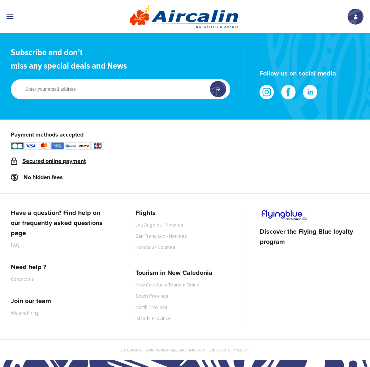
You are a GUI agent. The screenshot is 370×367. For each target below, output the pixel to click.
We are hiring (25, 313)
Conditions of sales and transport (175, 350)
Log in (355, 17)
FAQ (15, 245)
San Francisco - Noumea (161, 236)
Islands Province (153, 318)
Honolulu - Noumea (155, 247)
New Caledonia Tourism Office (167, 284)
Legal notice (131, 350)
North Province (151, 307)
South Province (151, 296)
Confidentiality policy (228, 350)
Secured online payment (54, 161)
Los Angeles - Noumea (159, 224)
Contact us (22, 279)
